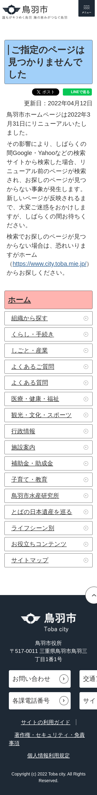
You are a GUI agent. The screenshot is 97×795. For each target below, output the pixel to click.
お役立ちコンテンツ (39, 543)
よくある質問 (29, 382)
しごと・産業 (29, 350)
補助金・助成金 (32, 463)
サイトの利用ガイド (45, 722)
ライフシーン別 (32, 528)
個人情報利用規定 (48, 755)
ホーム (19, 300)
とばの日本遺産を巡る (41, 511)
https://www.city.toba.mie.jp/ (49, 263)
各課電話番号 (31, 700)
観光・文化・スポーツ (41, 414)
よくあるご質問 (32, 366)
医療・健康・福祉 (35, 398)
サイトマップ (29, 560)
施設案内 (23, 447)
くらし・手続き (32, 334)
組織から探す (29, 318)
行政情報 (23, 431)
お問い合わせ (31, 678)
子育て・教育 (29, 479)
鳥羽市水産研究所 (35, 495)
